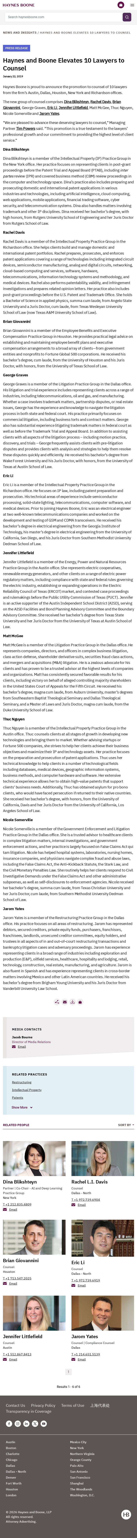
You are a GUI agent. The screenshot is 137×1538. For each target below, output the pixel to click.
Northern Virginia (82, 1454)
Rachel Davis (100, 101)
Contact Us (15, 1405)
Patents (17, 1097)
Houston (9, 1272)
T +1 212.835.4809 (17, 1204)
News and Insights (20, 32)
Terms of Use (72, 1405)
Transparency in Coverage (28, 1411)
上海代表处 (100, 1405)
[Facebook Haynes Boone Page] (9, 1424)
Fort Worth (13, 1483)
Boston (11, 1448)
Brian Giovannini (21, 1260)
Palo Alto (76, 1466)
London (11, 1495)
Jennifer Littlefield (73, 107)
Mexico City (78, 1442)
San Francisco (80, 1477)
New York (9, 1198)
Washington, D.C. (82, 1495)
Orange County (80, 1460)
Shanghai (76, 1483)
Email (22, 1047)
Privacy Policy (43, 1405)
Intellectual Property (27, 1090)
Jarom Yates (49, 113)
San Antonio (79, 1471)
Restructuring (21, 1082)
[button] (80, 1002)
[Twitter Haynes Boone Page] (35, 1424)
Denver (11, 1477)
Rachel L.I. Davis (89, 1182)
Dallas (75, 1348)
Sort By (125, 1125)
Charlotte (12, 1454)
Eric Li (52, 107)
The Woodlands (81, 1489)
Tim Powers (25, 128)
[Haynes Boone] (18, 4)
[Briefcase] (121, 5)
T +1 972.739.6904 (85, 1200)
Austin (7, 1348)
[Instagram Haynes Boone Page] (18, 1424)
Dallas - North (81, 1193)
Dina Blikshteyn (76, 101)
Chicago (11, 1460)
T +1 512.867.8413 (17, 1354)
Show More (20, 1107)
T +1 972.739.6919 (85, 1280)
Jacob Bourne (22, 1037)
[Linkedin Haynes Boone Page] (26, 1424)
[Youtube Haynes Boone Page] (44, 1424)
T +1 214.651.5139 (85, 1354)
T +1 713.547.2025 (17, 1278)
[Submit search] (127, 17)
